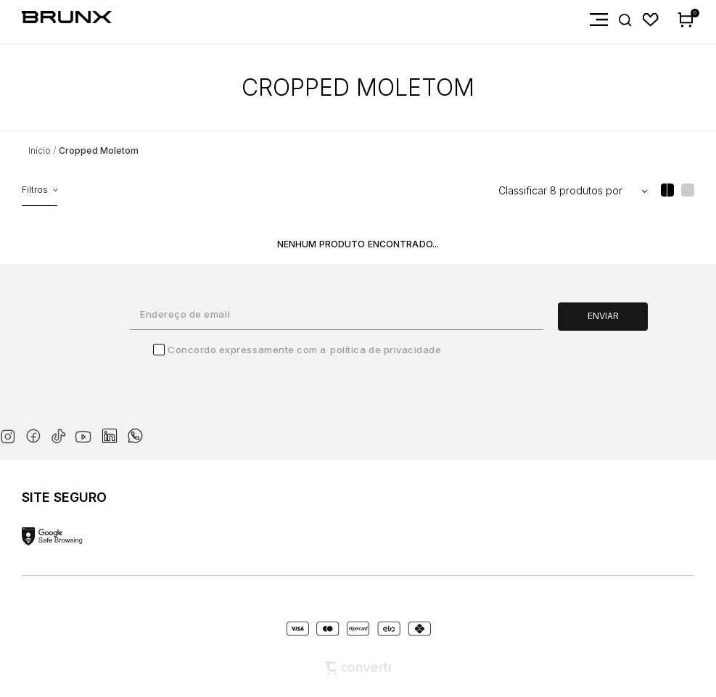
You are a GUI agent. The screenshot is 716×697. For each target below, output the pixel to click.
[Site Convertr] (358, 668)
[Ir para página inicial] (39, 150)
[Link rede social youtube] (87, 430)
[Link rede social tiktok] (61, 433)
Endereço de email (185, 314)
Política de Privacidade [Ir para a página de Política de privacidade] (385, 349)
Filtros (35, 189)
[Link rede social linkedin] (114, 429)
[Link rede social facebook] (36, 433)
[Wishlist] (651, 20)
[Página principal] (56, 20)
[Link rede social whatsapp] (135, 429)
